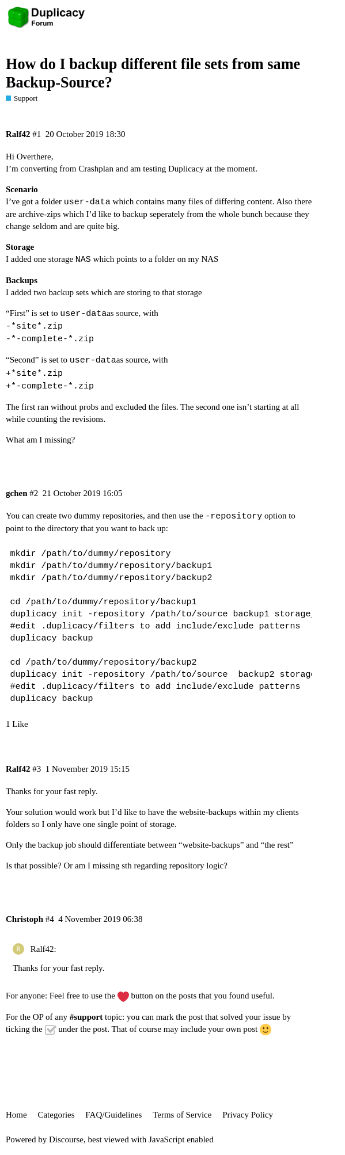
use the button (122, 995)
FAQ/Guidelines (113, 1114)
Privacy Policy (247, 1114)
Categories (55, 1114)
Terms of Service (182, 1114)
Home (16, 1114)
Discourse (66, 1139)
